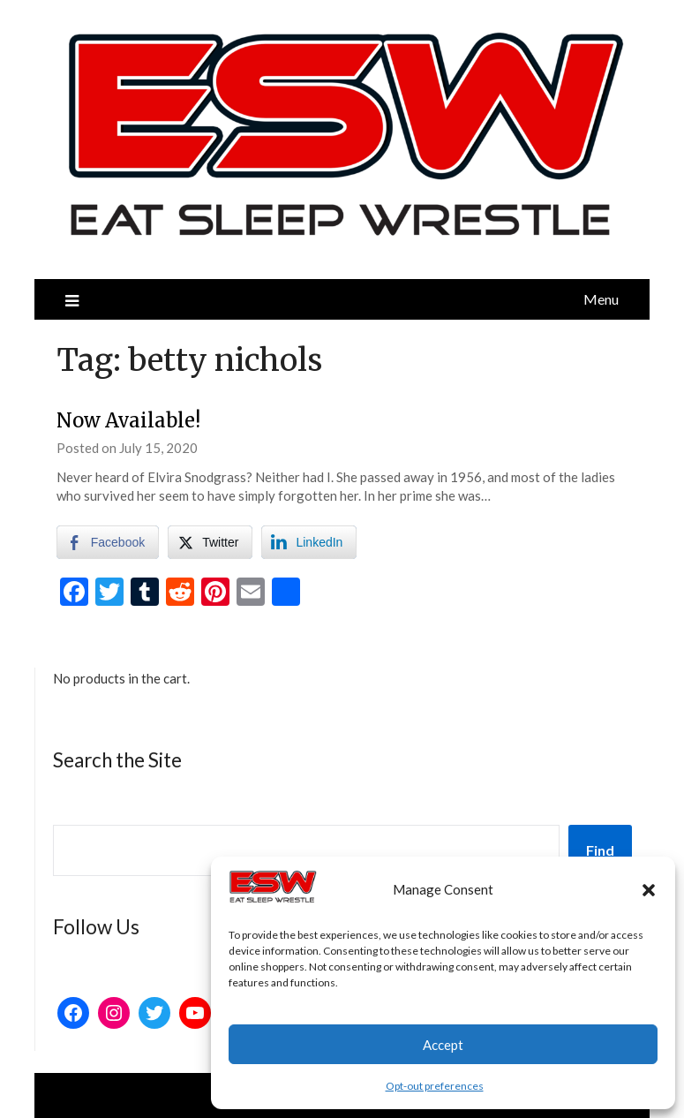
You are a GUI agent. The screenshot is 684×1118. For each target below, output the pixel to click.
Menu (601, 299)
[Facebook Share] (107, 542)
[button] (649, 890)
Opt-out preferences (435, 1085)
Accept (443, 1045)
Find (600, 850)
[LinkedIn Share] (309, 542)
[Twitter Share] (210, 542)
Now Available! (128, 420)
